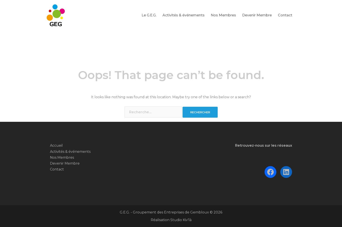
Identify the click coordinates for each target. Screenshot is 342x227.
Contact (285, 15)
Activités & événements (183, 15)
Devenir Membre (257, 15)
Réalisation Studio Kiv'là (171, 220)
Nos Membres (223, 15)
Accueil (56, 145)
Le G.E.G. (149, 15)
